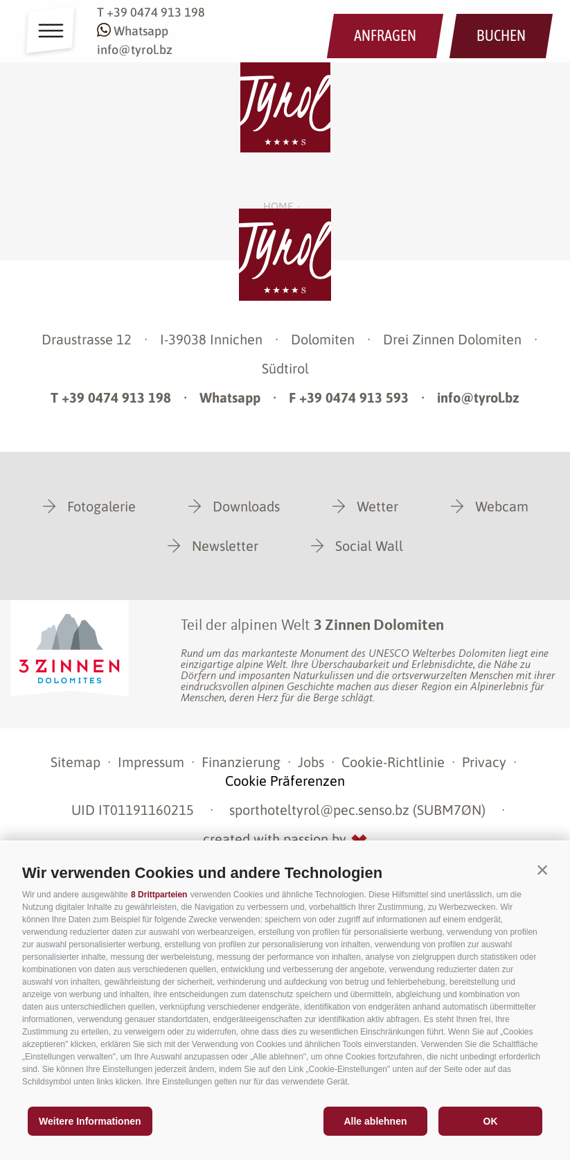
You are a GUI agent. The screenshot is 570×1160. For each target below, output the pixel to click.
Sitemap (75, 762)
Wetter (377, 506)
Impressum (151, 762)
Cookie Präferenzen (285, 781)
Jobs (311, 762)
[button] (542, 869)
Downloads (246, 506)
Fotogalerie (101, 506)
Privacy (484, 762)
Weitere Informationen (90, 1121)
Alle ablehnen (375, 1121)
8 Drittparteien (159, 894)
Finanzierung (241, 762)
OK (490, 1121)
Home (278, 206)
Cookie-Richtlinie (393, 762)
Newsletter (225, 546)
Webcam (501, 506)
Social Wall (369, 546)
